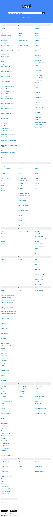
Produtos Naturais (5, 440)
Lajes (36, 259)
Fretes (36, 188)
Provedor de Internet (5, 448)
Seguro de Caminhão (39, 396)
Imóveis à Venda (38, 233)
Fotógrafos (37, 185)
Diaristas (3, 183)
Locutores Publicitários (39, 279)
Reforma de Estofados (22, 393)
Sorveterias (37, 411)
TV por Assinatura (5, 461)
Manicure (3, 290)
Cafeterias (37, 33)
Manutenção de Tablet (5, 318)
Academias (3, 30)
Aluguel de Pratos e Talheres (7, 98)
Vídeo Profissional (38, 466)
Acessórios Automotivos (6, 35)
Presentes (3, 438)
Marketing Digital (4, 328)
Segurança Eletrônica (39, 393)
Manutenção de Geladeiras (7, 302)
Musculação (3, 380)
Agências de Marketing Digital (7, 45)
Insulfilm (36, 248)
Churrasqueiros (38, 70)
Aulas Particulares (5, 155)
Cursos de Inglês (38, 127)
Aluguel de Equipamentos (6, 76)
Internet (36, 251)
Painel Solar (3, 386)
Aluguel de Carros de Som (6, 71)
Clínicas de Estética (39, 80)
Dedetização (3, 171)
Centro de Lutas (38, 55)
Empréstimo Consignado (23, 178)
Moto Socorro (4, 360)
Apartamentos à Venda (6, 113)
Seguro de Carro (38, 398)
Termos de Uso (6, 515)
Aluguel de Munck (5, 96)
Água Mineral (4, 59)
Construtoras (37, 92)
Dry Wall (3, 190)
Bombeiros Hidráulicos (22, 40)
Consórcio (37, 90)
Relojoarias (20, 398)
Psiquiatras (3, 453)
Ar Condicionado (4, 118)
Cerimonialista (38, 60)
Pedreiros (3, 391)
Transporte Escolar (5, 486)
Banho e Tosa (21, 30)
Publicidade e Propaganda (6, 455)
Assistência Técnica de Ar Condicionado (6, 131)
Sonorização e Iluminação (40, 408)
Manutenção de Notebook (6, 316)
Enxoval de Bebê (21, 198)
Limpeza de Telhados (39, 276)
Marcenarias (3, 323)
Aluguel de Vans (4, 106)
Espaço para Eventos (22, 208)
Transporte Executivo (5, 488)
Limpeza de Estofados (39, 274)
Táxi (2, 464)
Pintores (3, 408)
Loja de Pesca (38, 284)
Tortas (2, 481)
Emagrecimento (21, 175)
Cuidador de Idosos (39, 119)
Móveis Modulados (5, 368)
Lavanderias (37, 269)
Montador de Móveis (5, 358)
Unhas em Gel (21, 464)
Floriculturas (37, 180)
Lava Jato (37, 264)
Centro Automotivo (38, 53)
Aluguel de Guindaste (5, 81)
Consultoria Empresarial (40, 95)
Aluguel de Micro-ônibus (6, 93)
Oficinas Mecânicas (39, 290)
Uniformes (20, 466)
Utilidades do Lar (21, 469)
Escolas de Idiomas (22, 200)
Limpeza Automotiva (39, 271)
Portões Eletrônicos (5, 435)
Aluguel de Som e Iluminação (7, 103)
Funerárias (37, 190)
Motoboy (3, 363)
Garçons (3, 233)
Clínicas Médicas (38, 75)
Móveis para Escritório (6, 372)
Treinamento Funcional (6, 493)
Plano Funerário (4, 423)
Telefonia (3, 469)
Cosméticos (37, 112)
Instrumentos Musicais (39, 246)
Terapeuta (3, 473)
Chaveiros (37, 65)
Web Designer (4, 502)
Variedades (37, 461)
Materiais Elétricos (5, 343)
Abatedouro (3, 28)
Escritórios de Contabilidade (24, 205)
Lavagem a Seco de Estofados (41, 266)
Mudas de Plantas (5, 377)
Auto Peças (3, 157)
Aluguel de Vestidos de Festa (7, 108)
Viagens (36, 464)
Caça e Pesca (38, 30)
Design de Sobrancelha (6, 178)
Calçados (37, 35)
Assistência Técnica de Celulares (8, 134)
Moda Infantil (4, 353)
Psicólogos (3, 450)
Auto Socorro (4, 160)
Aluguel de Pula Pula (5, 101)
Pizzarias (3, 418)
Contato (2, 515)
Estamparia (20, 213)
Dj (1, 188)
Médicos (3, 348)
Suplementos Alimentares (40, 413)
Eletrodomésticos (21, 171)
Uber (19, 461)
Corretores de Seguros (39, 109)
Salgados (37, 388)
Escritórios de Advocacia (23, 203)
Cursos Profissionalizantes (40, 122)
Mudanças (3, 375)
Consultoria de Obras (39, 97)
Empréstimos (20, 183)
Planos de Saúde (4, 428)
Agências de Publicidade (6, 48)
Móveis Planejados (5, 370)
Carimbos (37, 43)
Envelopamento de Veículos (24, 195)
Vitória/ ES (26, 17)
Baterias (19, 35)
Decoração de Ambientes (6, 166)
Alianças (3, 64)
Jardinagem (3, 259)
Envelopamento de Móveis (23, 193)
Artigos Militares (4, 125)
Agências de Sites (5, 54)
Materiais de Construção (6, 345)
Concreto (36, 87)
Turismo (2, 496)
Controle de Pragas (39, 104)
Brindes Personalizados (23, 45)
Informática (37, 241)
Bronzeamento (21, 48)
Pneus (2, 430)
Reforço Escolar (21, 391)
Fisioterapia (37, 178)
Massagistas (3, 338)
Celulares (37, 50)
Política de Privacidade (13, 515)
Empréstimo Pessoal (22, 180)
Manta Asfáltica (4, 292)
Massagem (3, 335)
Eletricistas (20, 168)
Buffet (19, 50)
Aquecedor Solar (4, 115)
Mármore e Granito (5, 333)
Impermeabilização (39, 236)
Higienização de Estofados (23, 231)
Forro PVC (37, 183)
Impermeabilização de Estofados (41, 238)
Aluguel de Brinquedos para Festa (8, 68)
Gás (2, 236)
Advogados (3, 43)
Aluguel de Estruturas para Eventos (8, 78)
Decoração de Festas (5, 168)
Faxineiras (37, 168)
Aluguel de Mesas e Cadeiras (7, 91)
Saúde (36, 391)
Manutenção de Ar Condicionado (8, 295)
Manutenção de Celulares (6, 297)
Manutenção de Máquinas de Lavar (8, 313)
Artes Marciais (4, 123)
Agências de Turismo (5, 56)
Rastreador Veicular (22, 386)
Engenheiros (20, 190)
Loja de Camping (38, 281)
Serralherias (37, 406)
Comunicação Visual (39, 85)
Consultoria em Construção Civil (41, 99)
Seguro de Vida (38, 403)
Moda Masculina (4, 355)
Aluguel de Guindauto (5, 83)
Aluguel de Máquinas (5, 88)
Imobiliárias (37, 231)
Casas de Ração (38, 48)
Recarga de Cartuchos (22, 388)
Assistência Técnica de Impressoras (8, 143)
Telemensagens (4, 471)
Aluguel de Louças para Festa (7, 86)
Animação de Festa (5, 111)
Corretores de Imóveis (39, 107)
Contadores (37, 102)
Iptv (35, 253)
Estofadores (20, 217)
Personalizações (4, 398)
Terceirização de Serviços (6, 476)
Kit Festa (20, 259)
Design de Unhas (4, 180)
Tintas (2, 478)
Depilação (3, 173)
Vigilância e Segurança (39, 471)
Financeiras (37, 175)
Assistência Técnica (5, 128)
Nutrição (19, 290)
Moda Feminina (4, 350)
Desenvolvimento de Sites (6, 175)
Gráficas (3, 241)
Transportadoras (4, 483)
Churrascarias (38, 67)
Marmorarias (3, 330)
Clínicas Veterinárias (39, 77)
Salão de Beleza (38, 386)
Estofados (20, 220)
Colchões (37, 82)
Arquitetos (3, 120)
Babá (19, 28)
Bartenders (20, 33)
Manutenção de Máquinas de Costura (9, 311)
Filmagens (37, 173)
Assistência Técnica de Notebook (8, 152)
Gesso (2, 238)
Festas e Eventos (38, 171)
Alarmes (3, 61)
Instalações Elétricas (39, 243)
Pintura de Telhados (5, 411)
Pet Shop (3, 403)
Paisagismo (3, 388)
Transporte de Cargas (5, 491)
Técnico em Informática (6, 466)
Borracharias (20, 43)
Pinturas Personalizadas (6, 413)
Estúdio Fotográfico (22, 222)
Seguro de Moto (38, 401)
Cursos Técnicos (38, 124)
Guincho (3, 243)
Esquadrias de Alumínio (23, 210)
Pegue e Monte (4, 393)
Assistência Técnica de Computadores (6, 137)
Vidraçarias (37, 469)
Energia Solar (21, 188)
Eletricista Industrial (22, 166)
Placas (2, 421)
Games (2, 231)
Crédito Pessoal (38, 117)
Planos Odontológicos (5, 425)
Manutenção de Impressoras (7, 305)
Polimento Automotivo (5, 433)
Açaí (2, 33)
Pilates (2, 406)
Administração (4, 40)
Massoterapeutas (4, 340)
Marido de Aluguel (5, 326)
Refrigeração (20, 396)
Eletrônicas (20, 173)
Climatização (37, 72)
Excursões (20, 225)
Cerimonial (37, 57)
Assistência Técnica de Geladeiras (8, 140)
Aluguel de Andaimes (5, 66)
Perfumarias (3, 396)
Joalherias (3, 262)
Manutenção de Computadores (7, 300)
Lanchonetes (37, 262)
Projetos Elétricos (5, 445)
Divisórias (3, 185)
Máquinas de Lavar (5, 321)
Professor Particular (5, 443)
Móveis (2, 365)
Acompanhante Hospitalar (6, 38)
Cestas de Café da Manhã (40, 62)
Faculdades (37, 166)
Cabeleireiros (37, 28)
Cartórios (36, 45)
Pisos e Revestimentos (6, 416)
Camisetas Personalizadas (40, 38)
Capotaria (37, 40)
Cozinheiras (37, 114)
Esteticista (20, 215)
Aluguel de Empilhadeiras (6, 73)
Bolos (19, 38)
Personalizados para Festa (6, 401)
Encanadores (20, 185)
